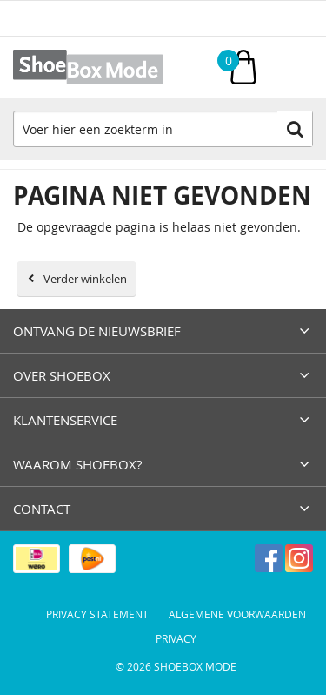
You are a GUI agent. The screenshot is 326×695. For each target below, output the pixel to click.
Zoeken (294, 128)
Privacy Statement (97, 614)
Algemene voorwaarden (237, 614)
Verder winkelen (85, 279)
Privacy (176, 638)
